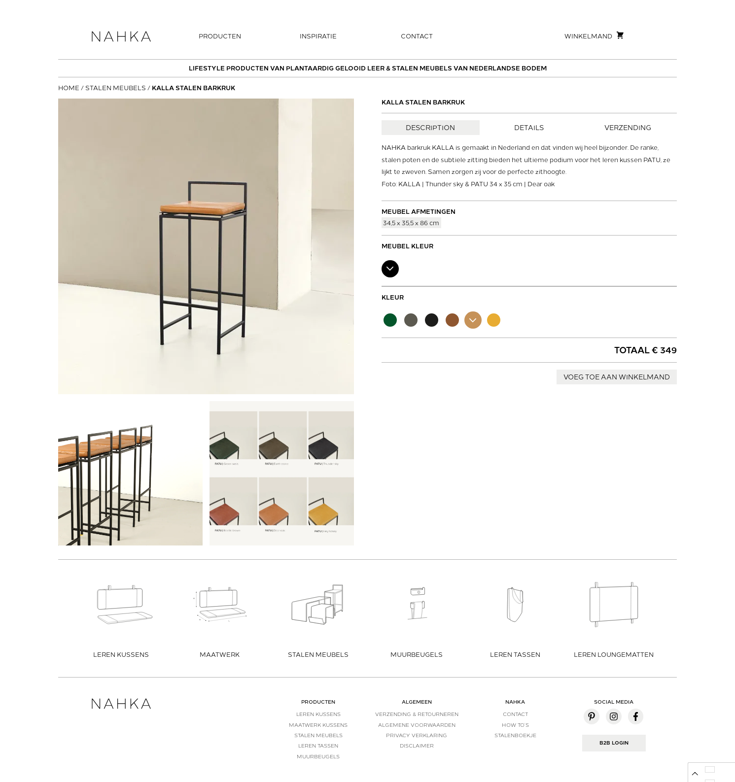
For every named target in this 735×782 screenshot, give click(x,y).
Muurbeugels (318, 756)
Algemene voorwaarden (416, 724)
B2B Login (614, 743)
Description (430, 128)
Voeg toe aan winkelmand (616, 377)
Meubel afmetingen (418, 211)
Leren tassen (318, 745)
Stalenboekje (515, 735)
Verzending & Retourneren (416, 714)
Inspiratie (318, 36)
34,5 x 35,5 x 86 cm (411, 222)
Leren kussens (318, 714)
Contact (417, 36)
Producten (220, 36)
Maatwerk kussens (318, 724)
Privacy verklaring (416, 735)
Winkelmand (594, 35)
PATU (652, 160)
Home (68, 88)
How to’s (515, 724)
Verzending (627, 128)
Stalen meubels (115, 88)
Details (529, 128)
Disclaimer (417, 745)
